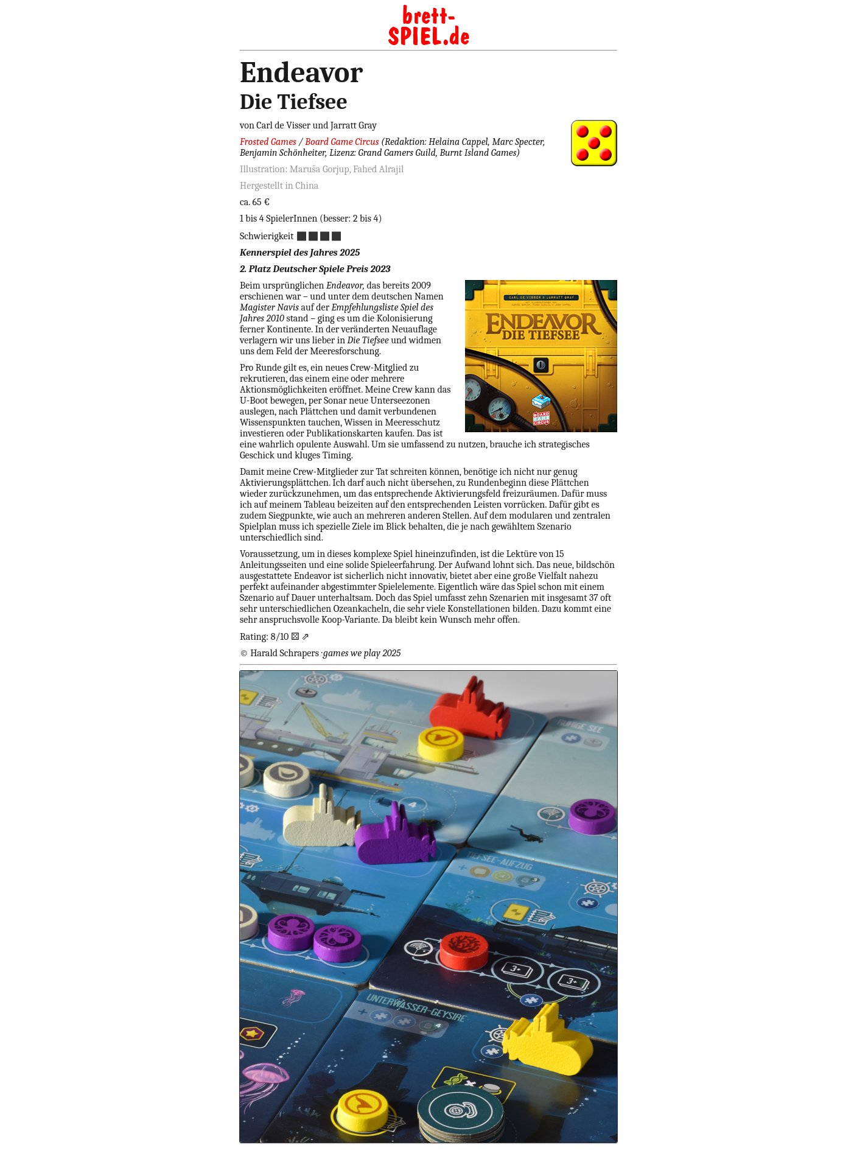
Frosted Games (268, 141)
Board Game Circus (342, 141)
